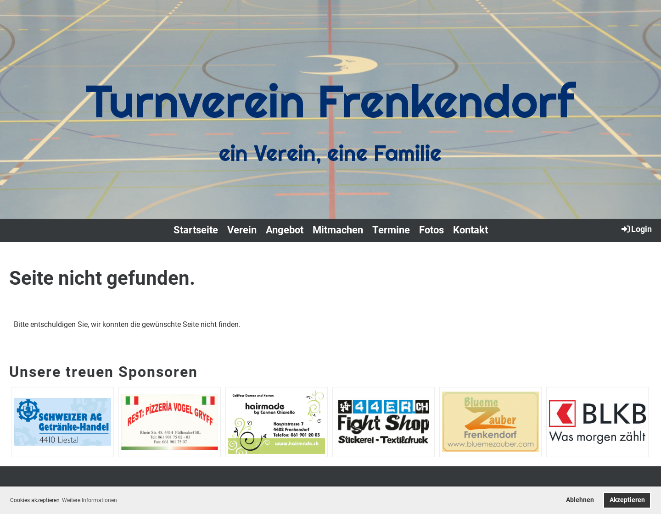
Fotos (431, 230)
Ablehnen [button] (580, 500)
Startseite (196, 230)
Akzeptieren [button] (627, 500)
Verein (242, 230)
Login (636, 228)
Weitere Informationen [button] (89, 500)
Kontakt (470, 230)
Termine (391, 230)
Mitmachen (338, 230)
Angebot (284, 230)
